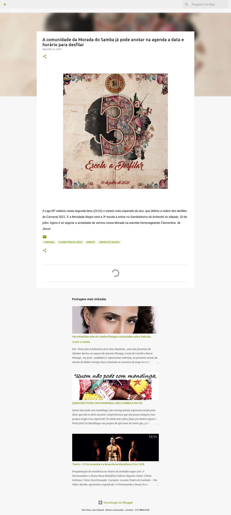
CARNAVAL (49, 242)
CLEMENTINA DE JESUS (70, 242)
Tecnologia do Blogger (115, 502)
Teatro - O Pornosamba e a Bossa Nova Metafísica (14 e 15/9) (108, 464)
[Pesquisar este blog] (209, 4)
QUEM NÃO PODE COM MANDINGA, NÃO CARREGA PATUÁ (107, 403)
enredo (90, 242)
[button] (44, 56)
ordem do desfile (109, 242)
